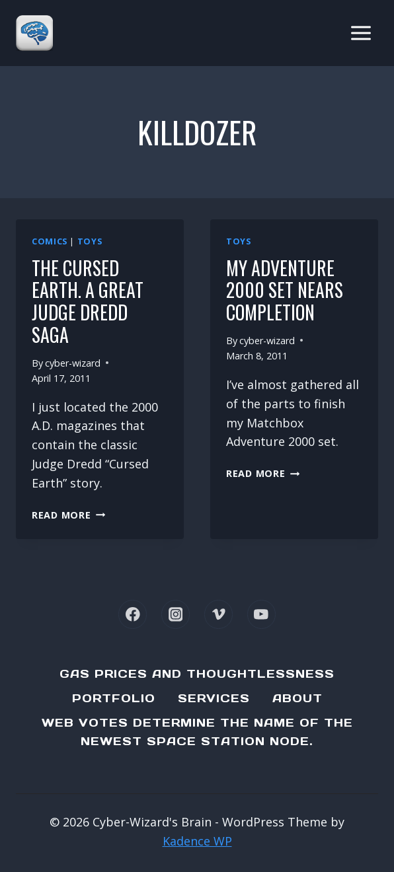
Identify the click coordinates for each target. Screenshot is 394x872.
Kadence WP (197, 841)
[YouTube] (261, 614)
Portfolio (113, 698)
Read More (68, 515)
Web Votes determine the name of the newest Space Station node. (197, 731)
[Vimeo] (218, 614)
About (297, 698)
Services (214, 698)
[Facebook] (132, 614)
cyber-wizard (72, 363)
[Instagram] (175, 614)
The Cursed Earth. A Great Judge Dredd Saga (87, 301)
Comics (49, 241)
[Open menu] (360, 32)
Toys (89, 241)
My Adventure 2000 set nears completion (284, 290)
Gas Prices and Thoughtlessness (197, 674)
